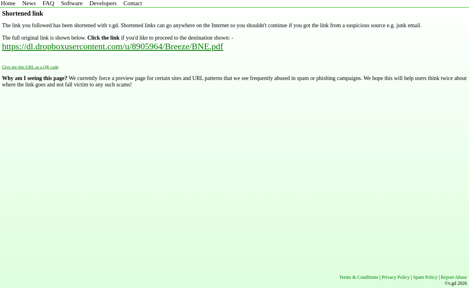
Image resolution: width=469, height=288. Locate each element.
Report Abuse (454, 277)
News (29, 3)
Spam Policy (425, 277)
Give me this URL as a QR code (30, 66)
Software (72, 3)
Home (8, 3)
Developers (103, 3)
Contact (132, 3)
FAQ (48, 3)
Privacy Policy (396, 277)
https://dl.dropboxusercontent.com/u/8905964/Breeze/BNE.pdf (112, 46)
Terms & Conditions (358, 277)
